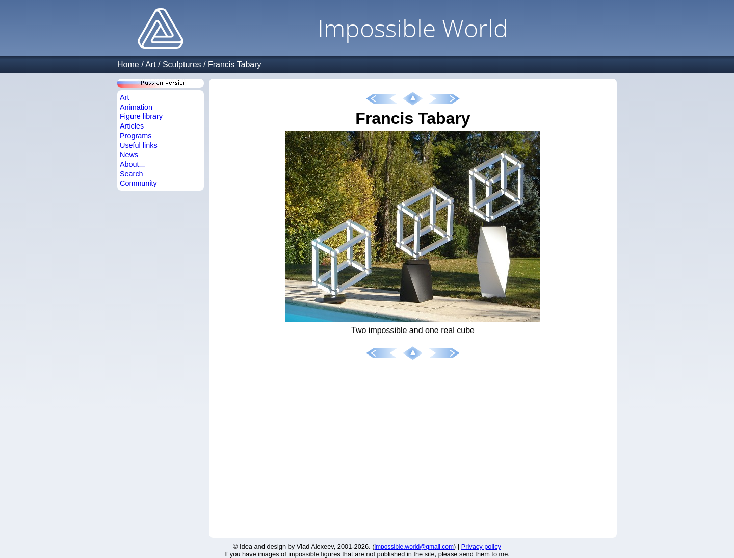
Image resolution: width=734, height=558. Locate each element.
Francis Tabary (234, 64)
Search (131, 174)
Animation (136, 107)
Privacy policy (481, 546)
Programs (135, 136)
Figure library (141, 116)
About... (132, 164)
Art (150, 64)
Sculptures (182, 64)
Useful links (139, 145)
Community (138, 183)
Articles (132, 126)
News (129, 154)
